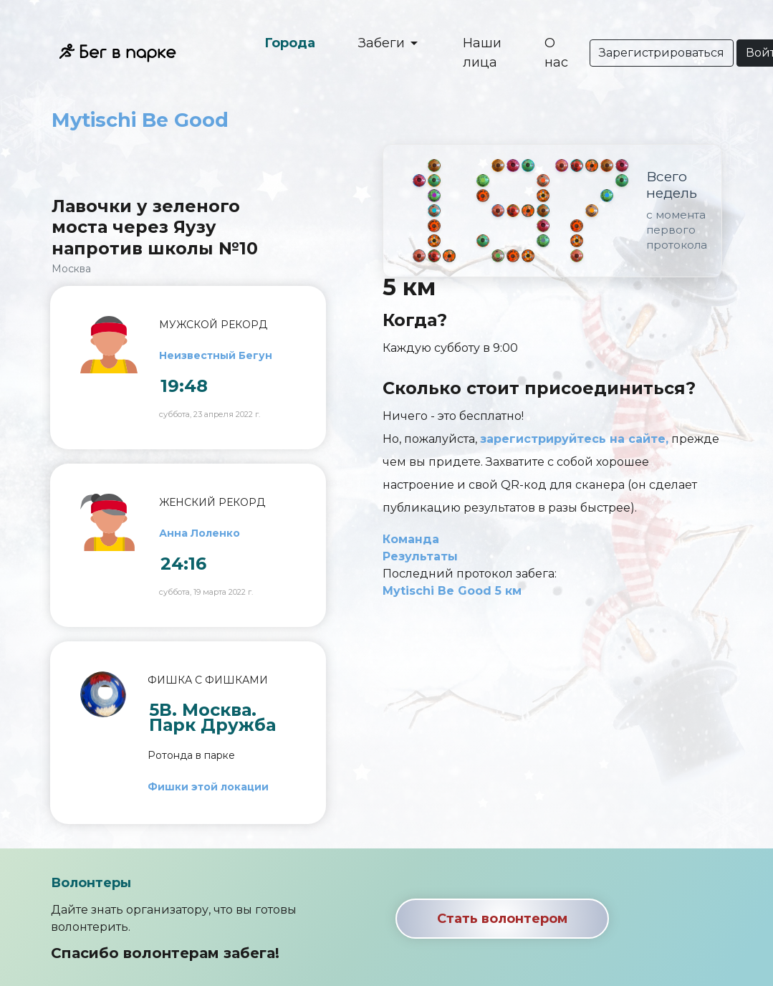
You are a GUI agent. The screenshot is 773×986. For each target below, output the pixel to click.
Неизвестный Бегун (215, 355)
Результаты (420, 556)
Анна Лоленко (199, 533)
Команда (411, 539)
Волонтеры (91, 883)
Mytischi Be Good (140, 120)
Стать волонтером (502, 919)
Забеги (383, 43)
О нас (556, 52)
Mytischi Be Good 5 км (452, 591)
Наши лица (482, 52)
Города (289, 43)
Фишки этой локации (208, 786)
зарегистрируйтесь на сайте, (574, 439)
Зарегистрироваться (661, 52)
